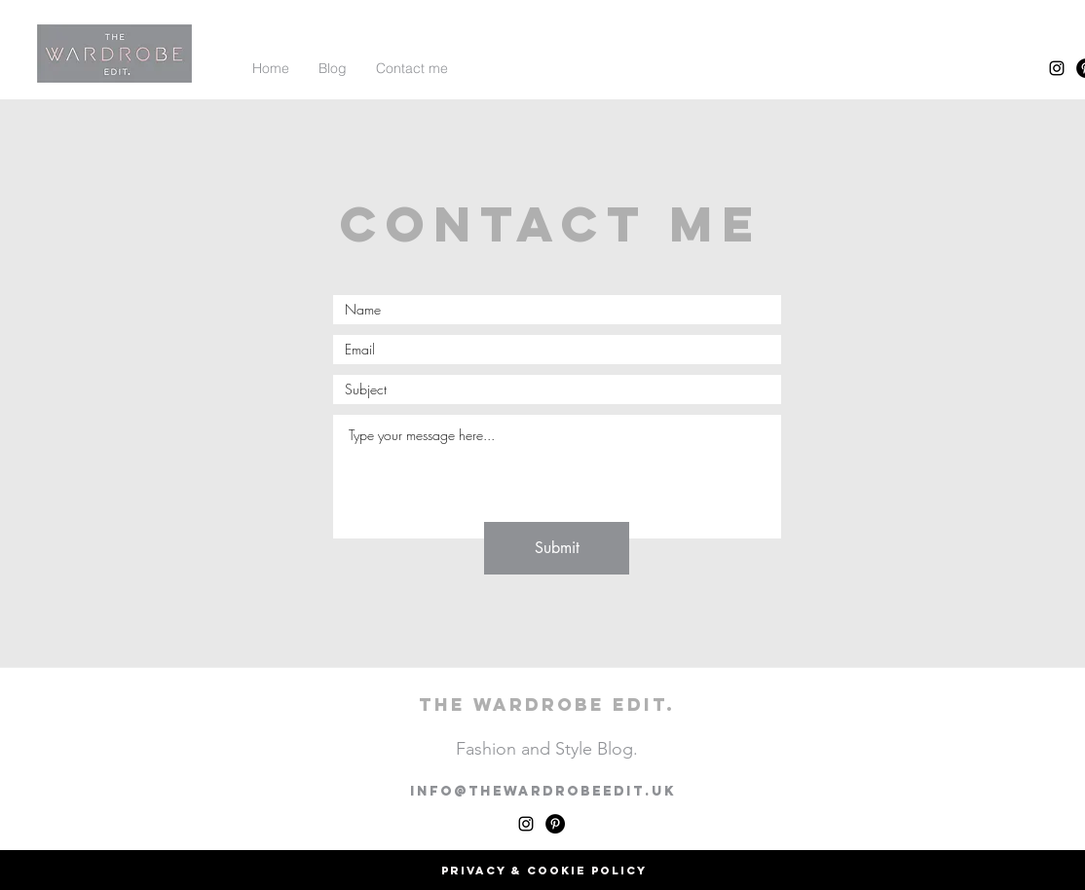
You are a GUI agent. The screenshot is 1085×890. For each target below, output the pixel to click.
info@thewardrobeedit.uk (543, 791)
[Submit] (556, 548)
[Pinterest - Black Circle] (555, 824)
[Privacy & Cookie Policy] (543, 870)
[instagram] (1056, 68)
